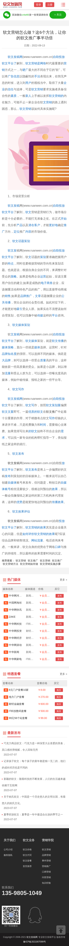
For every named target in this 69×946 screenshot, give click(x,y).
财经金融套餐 (14, 703)
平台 (55, 315)
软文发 (12, 250)
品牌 (5, 353)
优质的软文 (35, 411)
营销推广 (46, 866)
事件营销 (46, 860)
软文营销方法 (10, 563)
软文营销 (37, 89)
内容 (28, 231)
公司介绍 (8, 849)
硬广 (25, 69)
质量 (43, 360)
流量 (8, 373)
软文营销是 (32, 63)
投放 (62, 521)
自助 (56, 334)
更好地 (53, 225)
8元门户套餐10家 (16, 689)
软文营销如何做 (29, 563)
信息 (17, 76)
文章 (38, 296)
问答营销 (46, 877)
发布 (8, 476)
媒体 (37, 347)
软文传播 (58, 340)
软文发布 (18, 453)
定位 (17, 231)
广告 (11, 76)
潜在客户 (34, 225)
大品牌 (6, 360)
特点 (11, 263)
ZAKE (9, 616)
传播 (8, 302)
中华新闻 (11, 652)
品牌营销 (46, 855)
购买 (59, 690)
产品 (19, 225)
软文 (28, 212)
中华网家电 (13, 659)
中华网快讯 (13, 609)
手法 (37, 76)
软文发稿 (14, 205)
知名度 (12, 353)
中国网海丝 (13, 602)
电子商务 (47, 283)
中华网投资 (13, 630)
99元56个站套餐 (15, 718)
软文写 (29, 405)
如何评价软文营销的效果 (38, 534)
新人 (28, 95)
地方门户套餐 (14, 696)
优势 (19, 502)
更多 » (63, 579)
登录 (38, 4)
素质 (14, 95)
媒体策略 (8, 347)
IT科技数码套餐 (15, 711)
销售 (8, 296)
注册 (49, 4)
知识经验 (46, 883)
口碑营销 (46, 872)
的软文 (32, 431)
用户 (28, 82)
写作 (52, 418)
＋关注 (58, 14)
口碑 (58, 546)
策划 (43, 257)
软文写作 (18, 389)
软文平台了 (9, 527)
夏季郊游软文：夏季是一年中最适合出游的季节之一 (33, 814)
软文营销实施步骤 (50, 563)
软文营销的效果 (35, 527)
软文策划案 (53, 405)
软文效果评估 (21, 511)
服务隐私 (8, 855)
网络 (43, 63)
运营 (43, 276)
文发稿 (15, 334)
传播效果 (58, 502)
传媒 (40, 315)
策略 (14, 276)
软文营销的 (56, 95)
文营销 (47, 102)
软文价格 (27, 849)
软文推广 (52, 411)
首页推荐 (27, 866)
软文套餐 (27, 860)
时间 (43, 424)
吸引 (19, 309)
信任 (11, 89)
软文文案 (8, 411)
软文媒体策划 (21, 324)
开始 (64, 218)
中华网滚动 (13, 644)
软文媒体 (31, 340)
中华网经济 (13, 637)
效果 (55, 489)
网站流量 (37, 540)
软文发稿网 (15, 56)
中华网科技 (13, 623)
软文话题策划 (21, 241)
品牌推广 (26, 296)
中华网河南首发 (15, 595)
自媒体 (12, 482)
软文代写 (27, 855)
